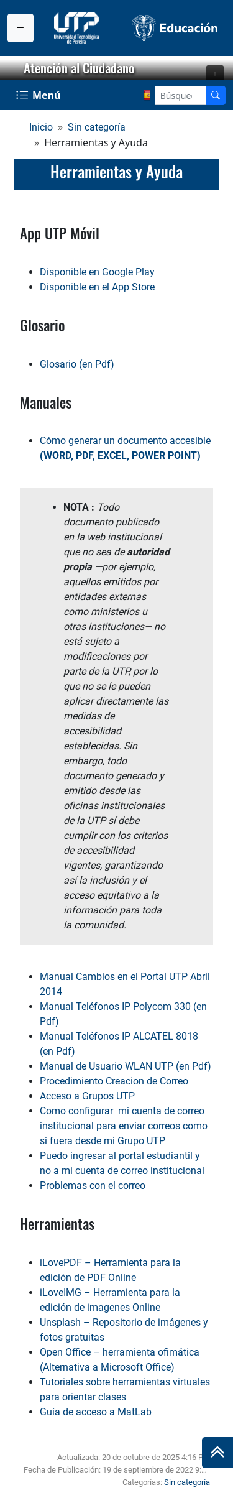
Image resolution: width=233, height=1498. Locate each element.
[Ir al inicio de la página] (217, 1452)
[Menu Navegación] (39, 95)
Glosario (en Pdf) (77, 364)
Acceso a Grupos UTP (87, 1096)
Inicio (41, 127)
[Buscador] (216, 95)
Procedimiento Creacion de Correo (114, 1081)
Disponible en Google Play (97, 272)
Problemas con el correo (92, 1185)
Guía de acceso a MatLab (96, 1412)
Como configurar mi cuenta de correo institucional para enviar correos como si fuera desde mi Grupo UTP (124, 1126)
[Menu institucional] (20, 28)
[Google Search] (180, 95)
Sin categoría (97, 127)
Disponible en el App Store (97, 287)
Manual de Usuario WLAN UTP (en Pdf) (125, 1066)
